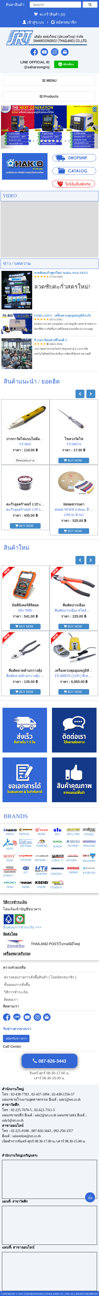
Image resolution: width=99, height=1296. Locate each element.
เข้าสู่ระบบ (36, 22)
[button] (8, 127)
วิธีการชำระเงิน (15, 992)
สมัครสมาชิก (66, 22)
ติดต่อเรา (10, 1000)
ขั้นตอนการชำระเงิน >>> (22, 927)
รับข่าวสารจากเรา (17, 1029)
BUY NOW (73, 460)
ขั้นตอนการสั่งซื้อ (16, 985)
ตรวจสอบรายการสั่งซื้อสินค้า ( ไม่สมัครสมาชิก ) (39, 977)
